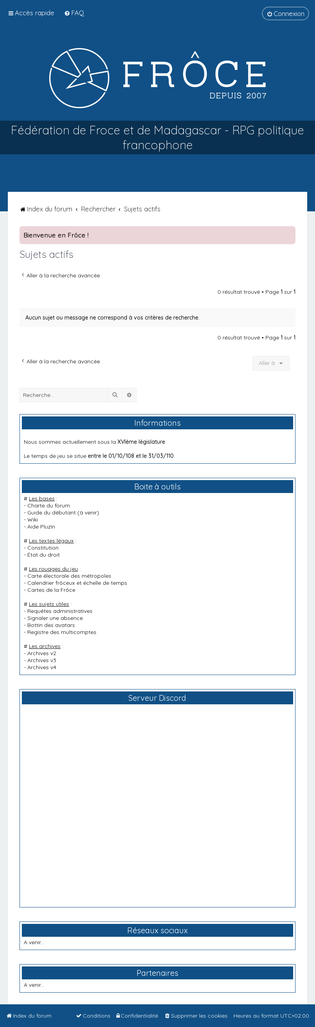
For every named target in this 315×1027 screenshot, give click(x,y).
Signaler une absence (55, 618)
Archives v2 (41, 653)
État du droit (43, 554)
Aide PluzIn (41, 526)
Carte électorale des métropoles (69, 575)
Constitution (43, 547)
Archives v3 (41, 660)
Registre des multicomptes (61, 632)
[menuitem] (74, 13)
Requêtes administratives (60, 610)
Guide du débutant (51, 512)
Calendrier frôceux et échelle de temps (77, 582)
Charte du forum (48, 505)
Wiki (32, 519)
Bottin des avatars (51, 625)
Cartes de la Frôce (51, 589)
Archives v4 (41, 667)
